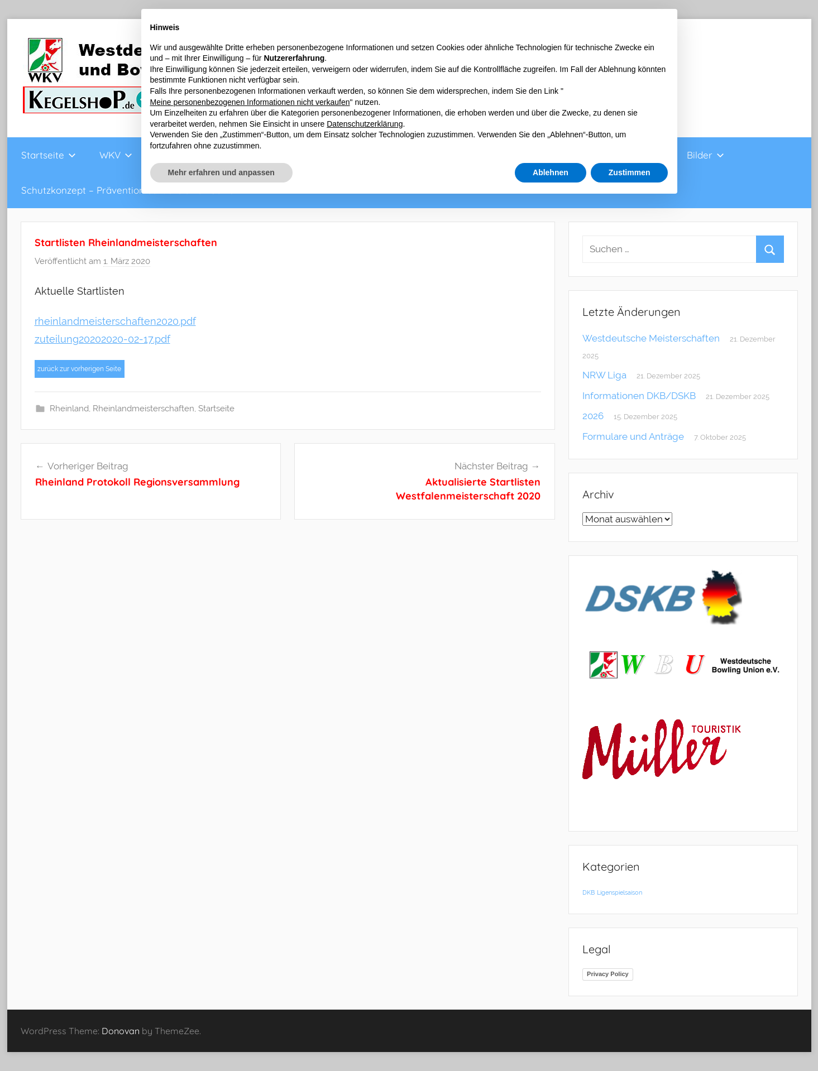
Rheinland (69, 409)
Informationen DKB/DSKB (639, 395)
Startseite (48, 155)
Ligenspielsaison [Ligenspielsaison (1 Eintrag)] (619, 892)
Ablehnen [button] (550, 172)
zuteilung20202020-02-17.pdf (102, 339)
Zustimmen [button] (629, 172)
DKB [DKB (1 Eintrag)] (588, 892)
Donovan (121, 1030)
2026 (593, 415)
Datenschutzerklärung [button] (365, 123)
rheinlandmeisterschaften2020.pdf (115, 321)
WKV (115, 155)
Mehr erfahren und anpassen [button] (221, 172)
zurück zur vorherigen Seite (79, 369)
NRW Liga (604, 375)
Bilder (705, 155)
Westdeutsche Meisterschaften (651, 338)
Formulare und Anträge (633, 436)
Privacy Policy (608, 974)
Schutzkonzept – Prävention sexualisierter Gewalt (130, 190)
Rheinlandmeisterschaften (143, 409)
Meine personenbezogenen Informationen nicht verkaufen (250, 102)
